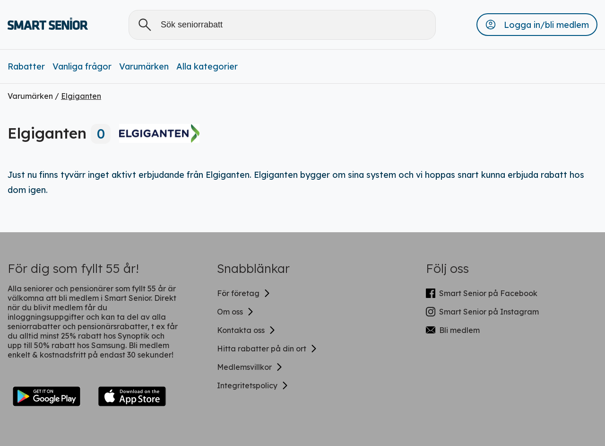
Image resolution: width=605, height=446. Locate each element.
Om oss (235, 311)
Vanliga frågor (82, 66)
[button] (536, 24)
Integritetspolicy (253, 385)
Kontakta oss (246, 330)
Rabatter (26, 66)
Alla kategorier (207, 66)
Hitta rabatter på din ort (267, 348)
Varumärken (144, 66)
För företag (244, 293)
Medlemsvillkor (250, 367)
